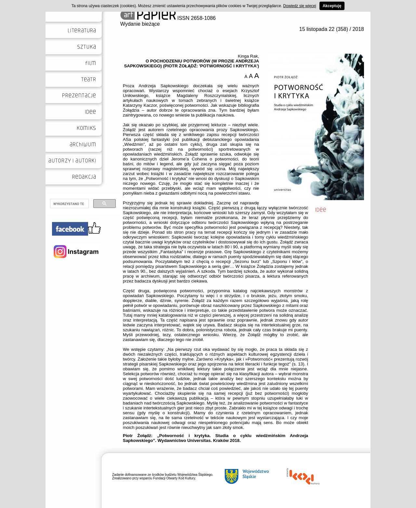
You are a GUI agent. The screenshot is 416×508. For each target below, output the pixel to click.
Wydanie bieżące (140, 24)
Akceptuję (332, 6)
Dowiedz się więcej (299, 6)
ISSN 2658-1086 (168, 18)
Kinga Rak (248, 56)
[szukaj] (68, 204)
